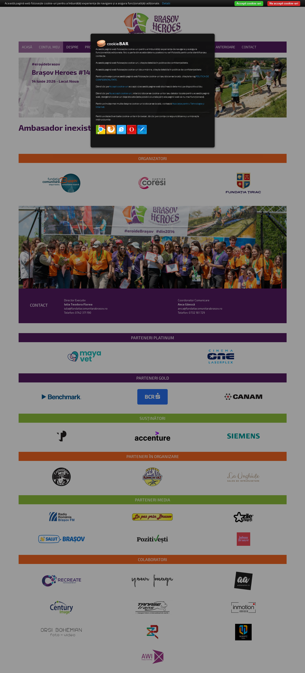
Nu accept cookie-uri (283, 3)
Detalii (166, 3)
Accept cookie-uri (249, 3)
